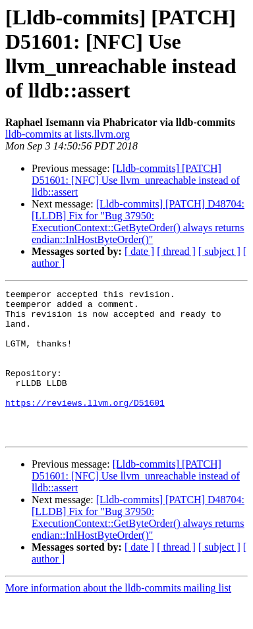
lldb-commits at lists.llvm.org (67, 134)
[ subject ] (219, 251)
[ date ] (139, 251)
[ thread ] (176, 251)
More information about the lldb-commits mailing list (118, 617)
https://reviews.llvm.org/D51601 (85, 426)
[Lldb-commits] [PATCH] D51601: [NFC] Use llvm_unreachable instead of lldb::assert (136, 180)
